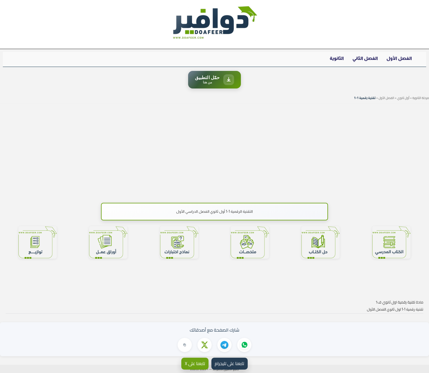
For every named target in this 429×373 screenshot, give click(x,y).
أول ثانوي (403, 98)
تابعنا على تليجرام (229, 363)
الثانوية (337, 58)
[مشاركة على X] (204, 345)
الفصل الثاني (365, 58)
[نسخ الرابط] (185, 345)
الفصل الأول (399, 58)
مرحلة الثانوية (420, 98)
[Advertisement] (214, 150)
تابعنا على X (195, 363)
